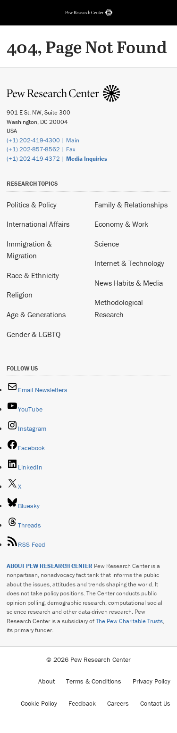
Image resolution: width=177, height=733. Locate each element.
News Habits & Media (128, 283)
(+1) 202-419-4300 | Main (43, 140)
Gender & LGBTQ (33, 334)
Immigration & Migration (29, 250)
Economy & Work (121, 224)
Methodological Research (118, 308)
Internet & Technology (129, 263)
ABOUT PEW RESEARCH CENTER (50, 566)
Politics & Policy (32, 204)
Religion (20, 294)
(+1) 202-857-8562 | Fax (41, 149)
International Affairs (38, 224)
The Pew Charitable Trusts (129, 621)
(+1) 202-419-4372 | (57, 159)
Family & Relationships (131, 204)
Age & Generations (36, 314)
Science (106, 243)
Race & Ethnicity (33, 275)
